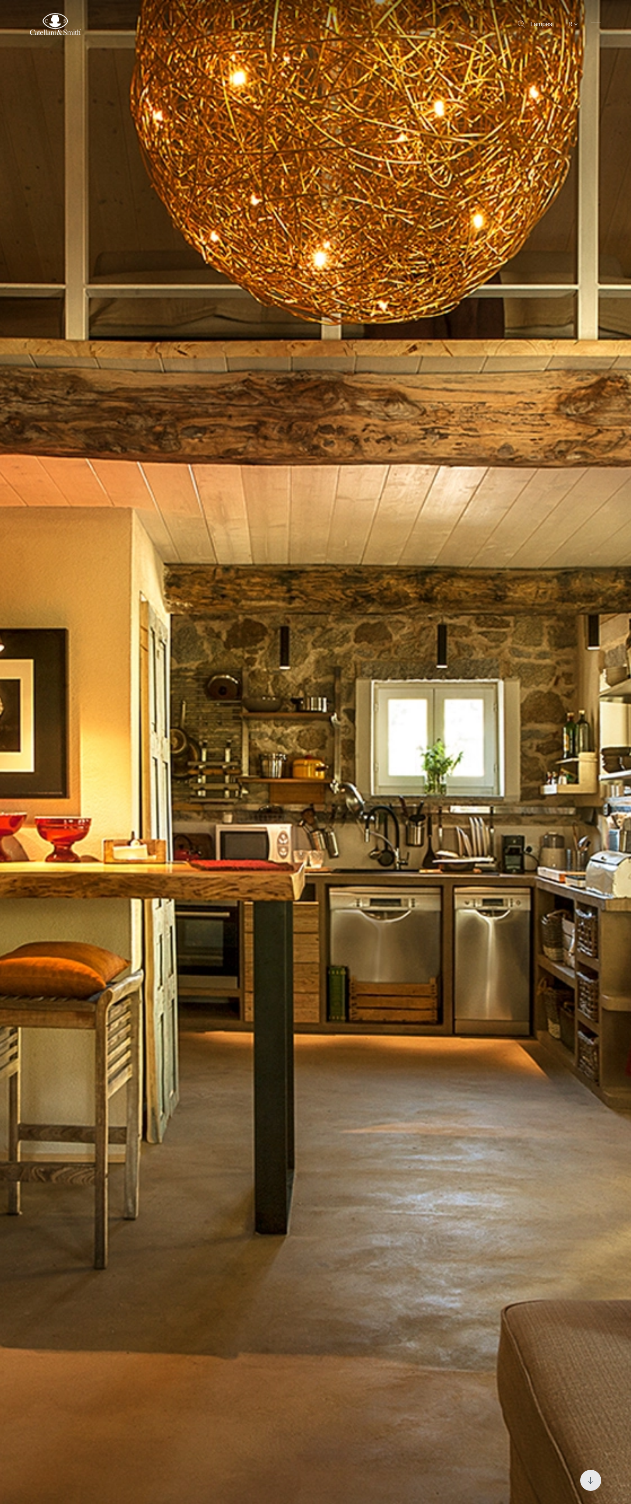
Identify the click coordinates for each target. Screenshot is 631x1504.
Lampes (535, 24)
